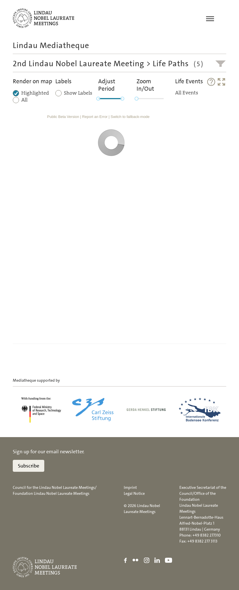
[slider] (98, 99)
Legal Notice (134, 493)
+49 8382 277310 (206, 535)
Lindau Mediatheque (51, 45)
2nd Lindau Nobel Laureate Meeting (78, 64)
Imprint (130, 487)
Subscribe (28, 465)
